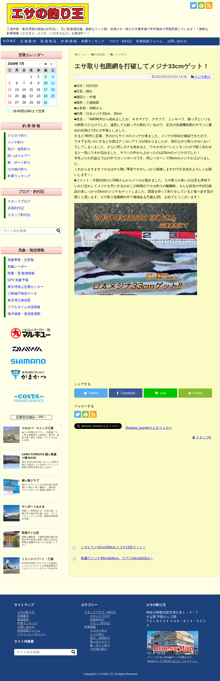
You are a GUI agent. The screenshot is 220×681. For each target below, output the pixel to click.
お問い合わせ (177, 41)
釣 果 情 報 (69, 41)
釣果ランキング (92, 41)
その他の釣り (17, 169)
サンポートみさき (33, 506)
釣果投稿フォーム (149, 41)
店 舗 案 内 (28, 41)
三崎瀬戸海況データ (22, 293)
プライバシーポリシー (31, 634)
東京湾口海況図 (19, 300)
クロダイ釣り (17, 135)
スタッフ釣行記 (19, 215)
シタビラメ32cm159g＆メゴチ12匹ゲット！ (108, 547)
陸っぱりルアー (19, 155)
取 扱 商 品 (48, 41)
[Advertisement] (70, 346)
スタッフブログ (19, 201)
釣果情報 (90, 626)
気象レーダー (17, 266)
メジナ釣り (202, 77)
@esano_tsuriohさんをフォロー (148, 428)
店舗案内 (23, 615)
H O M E (9, 41)
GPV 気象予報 (18, 280)
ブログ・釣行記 (120, 41)
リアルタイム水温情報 (24, 307)
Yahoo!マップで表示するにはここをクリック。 (173, 661)
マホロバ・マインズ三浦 (37, 428)
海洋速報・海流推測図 (24, 313)
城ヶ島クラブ (30, 480)
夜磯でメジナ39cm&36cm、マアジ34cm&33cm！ (112, 558)
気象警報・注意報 (21, 259)
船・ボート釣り (19, 162)
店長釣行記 (16, 208)
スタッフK (203, 437)
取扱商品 (23, 619)
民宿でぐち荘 (30, 532)
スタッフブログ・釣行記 (100, 612)
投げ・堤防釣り (19, 149)
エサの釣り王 (26, 612)
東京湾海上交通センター (26, 286)
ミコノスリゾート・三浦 (37, 559)
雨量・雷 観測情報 (21, 273)
